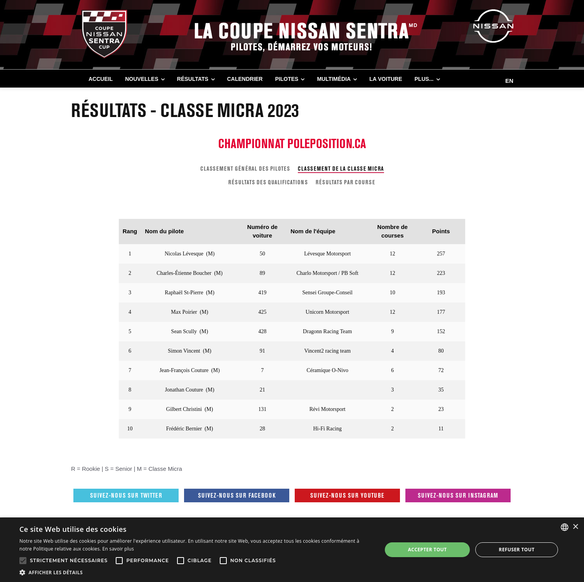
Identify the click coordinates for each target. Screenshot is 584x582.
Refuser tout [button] (517, 549)
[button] (195, 572)
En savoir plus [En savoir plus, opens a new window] (118, 548)
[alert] (292, 549)
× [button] (575, 527)
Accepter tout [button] (427, 549)
